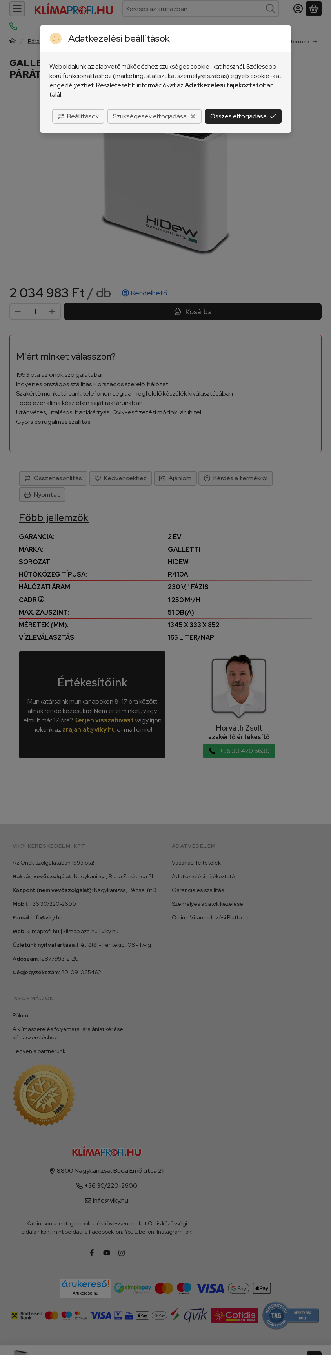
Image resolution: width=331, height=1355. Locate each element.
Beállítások (78, 116)
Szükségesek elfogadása (154, 116)
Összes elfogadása (243, 116)
